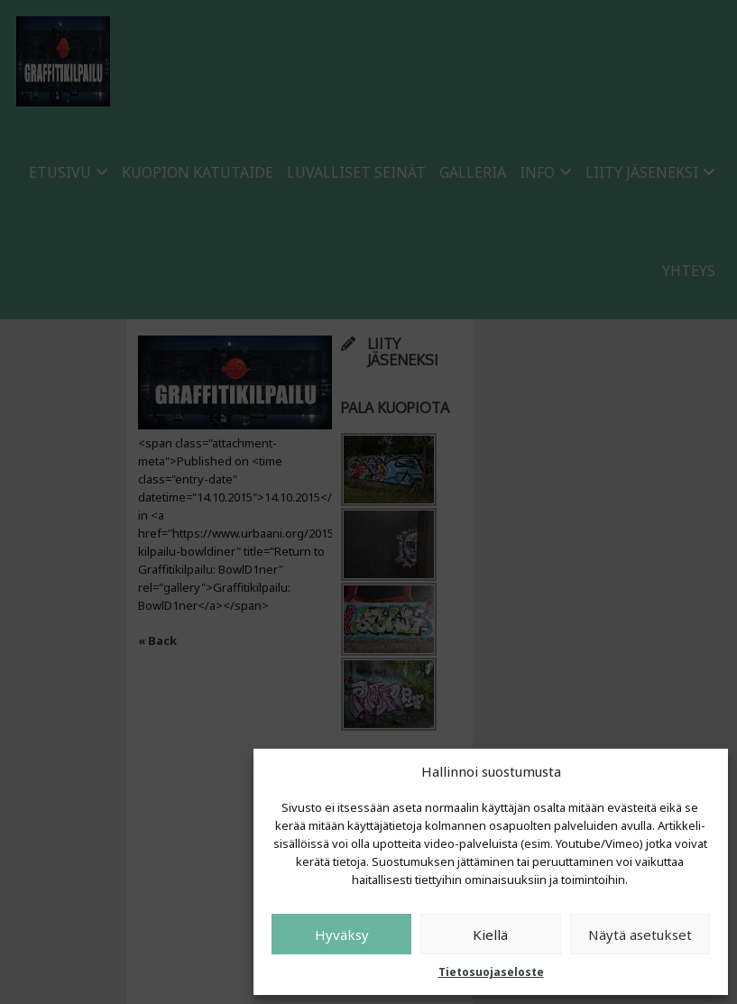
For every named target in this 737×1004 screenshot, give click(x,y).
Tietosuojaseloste (491, 972)
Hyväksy (342, 935)
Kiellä (490, 935)
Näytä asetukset (640, 935)
